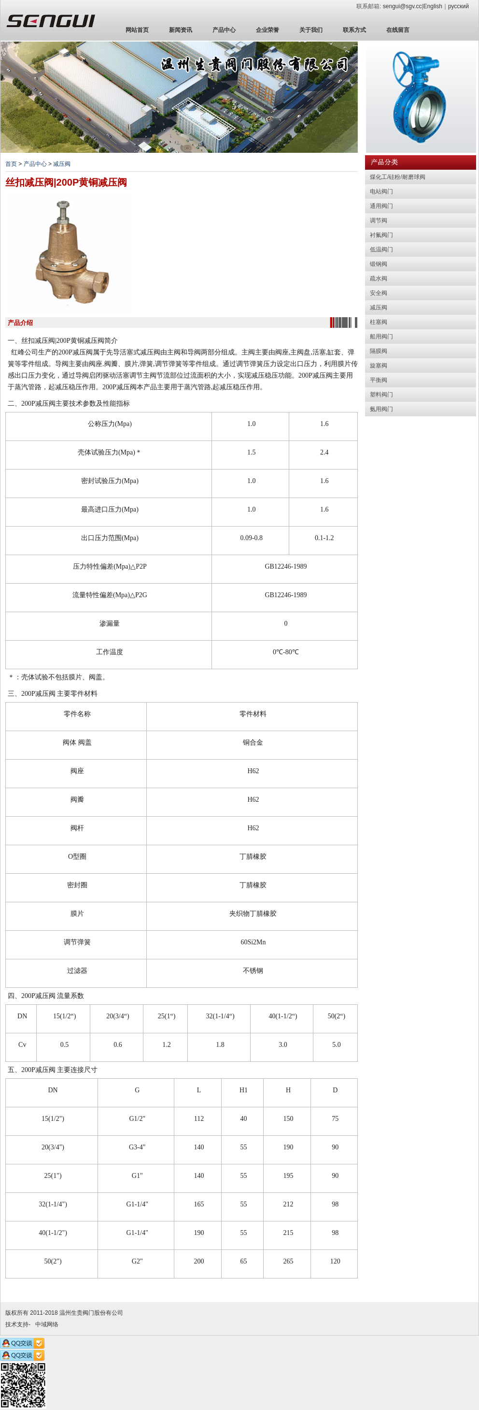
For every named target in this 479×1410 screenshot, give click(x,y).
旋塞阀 (378, 365)
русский (458, 6)
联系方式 (354, 30)
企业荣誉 (267, 30)
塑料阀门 (381, 394)
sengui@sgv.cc (402, 6)
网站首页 (137, 30)
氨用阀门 (381, 409)
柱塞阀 (378, 322)
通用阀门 (381, 206)
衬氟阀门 (381, 235)
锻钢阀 (378, 264)
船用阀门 (381, 336)
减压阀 (61, 164)
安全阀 (378, 293)
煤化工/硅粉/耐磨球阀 (397, 177)
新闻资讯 (180, 30)
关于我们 (311, 30)
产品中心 (224, 30)
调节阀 (378, 220)
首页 (11, 164)
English (432, 6)
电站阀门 (381, 191)
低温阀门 (381, 249)
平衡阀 (378, 380)
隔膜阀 (378, 351)
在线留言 (397, 30)
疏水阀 (378, 278)
